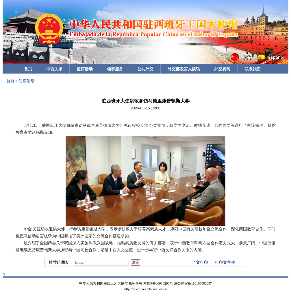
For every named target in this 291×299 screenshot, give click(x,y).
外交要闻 (222, 69)
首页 (28, 69)
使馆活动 (85, 69)
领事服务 (115, 69)
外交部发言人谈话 (184, 69)
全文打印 (200, 262)
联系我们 (252, 69)
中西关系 (54, 69)
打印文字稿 (225, 262)
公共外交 (145, 69)
